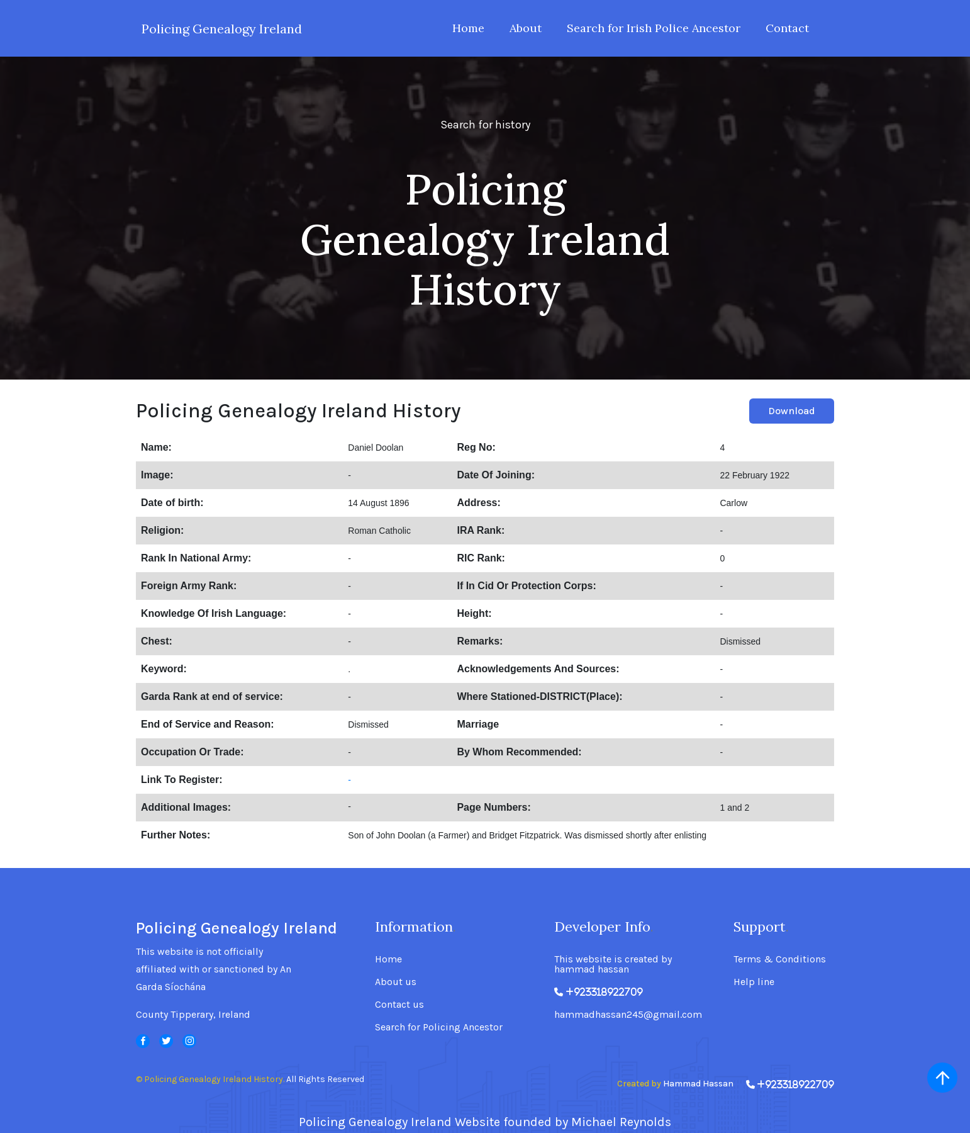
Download (791, 411)
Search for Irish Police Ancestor (653, 28)
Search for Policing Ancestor (439, 1027)
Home (468, 28)
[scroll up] (942, 1078)
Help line (753, 982)
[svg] (143, 1041)
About (526, 28)
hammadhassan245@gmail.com (628, 1014)
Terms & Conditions (779, 959)
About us (395, 982)
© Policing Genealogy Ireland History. (210, 1079)
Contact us (399, 1005)
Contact (787, 28)
